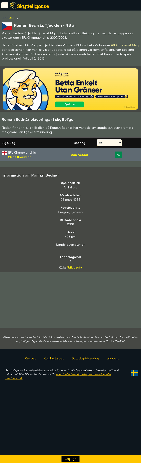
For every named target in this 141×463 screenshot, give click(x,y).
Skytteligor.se (33, 6)
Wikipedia (74, 267)
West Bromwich (19, 157)
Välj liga (70, 459)
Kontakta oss (54, 374)
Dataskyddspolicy (85, 374)
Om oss (30, 374)
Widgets (113, 374)
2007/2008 (79, 155)
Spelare (8, 18)
